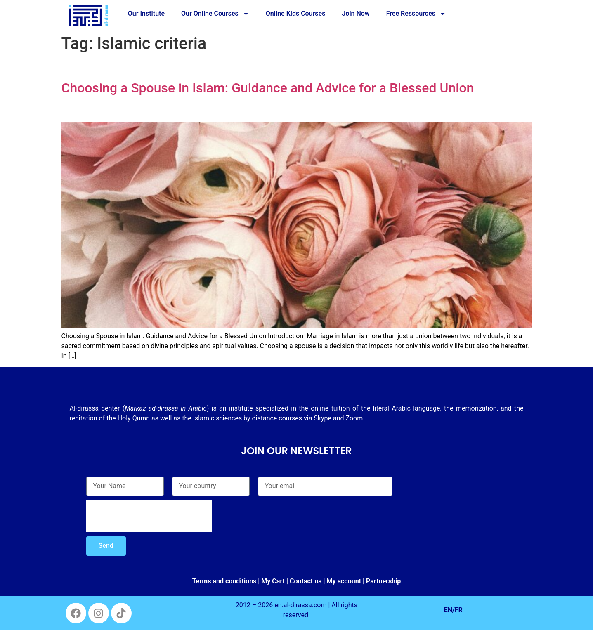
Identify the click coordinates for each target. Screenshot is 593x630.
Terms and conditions (224, 581)
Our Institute (146, 13)
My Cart (273, 581)
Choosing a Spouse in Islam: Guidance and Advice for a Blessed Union (267, 88)
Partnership (383, 581)
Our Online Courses (215, 13)
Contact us (305, 581)
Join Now (355, 13)
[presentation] (149, 516)
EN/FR (453, 610)
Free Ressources (416, 13)
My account (343, 581)
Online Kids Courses (296, 13)
